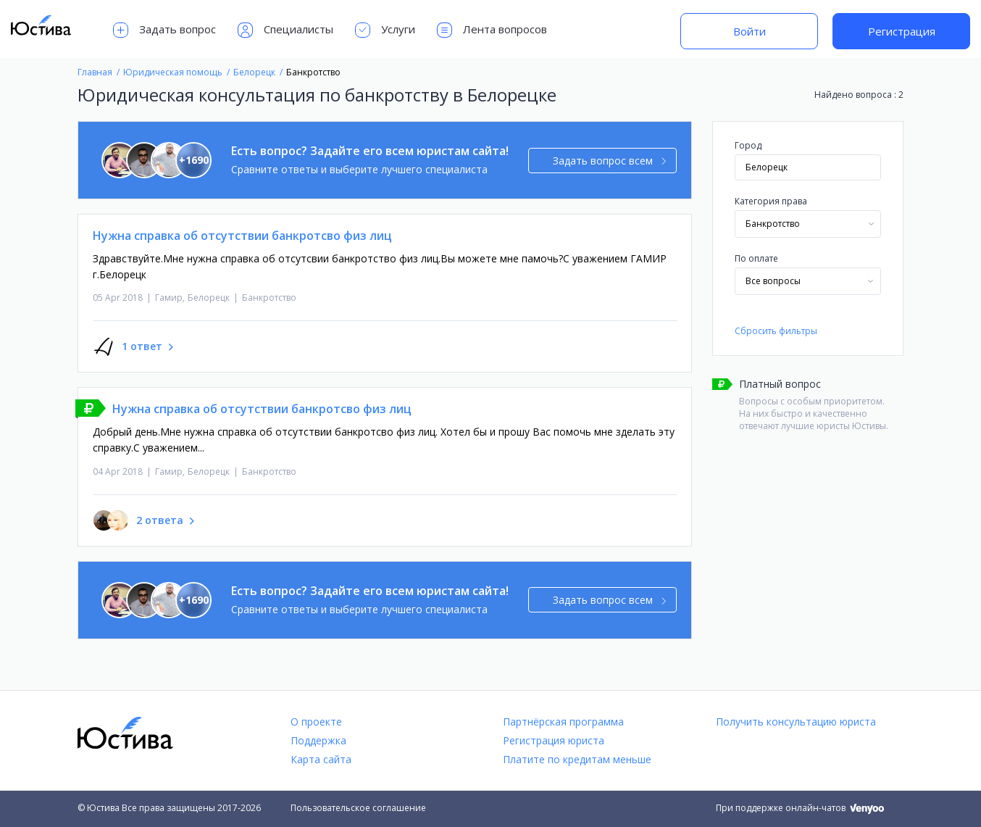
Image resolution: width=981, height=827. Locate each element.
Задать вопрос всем (610, 160)
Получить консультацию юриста (796, 721)
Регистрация (901, 31)
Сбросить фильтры (776, 331)
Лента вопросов (492, 30)
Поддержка (318, 740)
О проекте (316, 721)
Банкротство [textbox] (773, 223)
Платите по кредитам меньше (577, 759)
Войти (749, 31)
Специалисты (285, 30)
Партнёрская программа (563, 721)
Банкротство (269, 297)
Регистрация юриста (553, 740)
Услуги (385, 30)
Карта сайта (321, 759)
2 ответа (159, 520)
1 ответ (142, 346)
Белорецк (209, 297)
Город (748, 145)
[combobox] (808, 224)
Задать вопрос (164, 30)
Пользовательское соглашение (358, 808)
